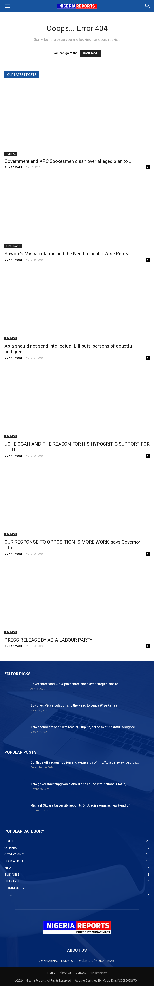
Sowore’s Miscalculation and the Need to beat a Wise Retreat (67, 253)
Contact (81, 973)
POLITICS (11, 153)
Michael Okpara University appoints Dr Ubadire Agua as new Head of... (81, 805)
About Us (65, 973)
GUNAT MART (13, 167)
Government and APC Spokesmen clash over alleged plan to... (67, 161)
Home (51, 973)
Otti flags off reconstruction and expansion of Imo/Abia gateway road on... (84, 762)
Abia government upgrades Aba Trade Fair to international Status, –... (80, 784)
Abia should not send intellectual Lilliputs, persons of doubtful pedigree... (83, 727)
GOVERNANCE (13, 246)
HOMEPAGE (90, 53)
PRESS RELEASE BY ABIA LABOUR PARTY (48, 640)
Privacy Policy (98, 973)
